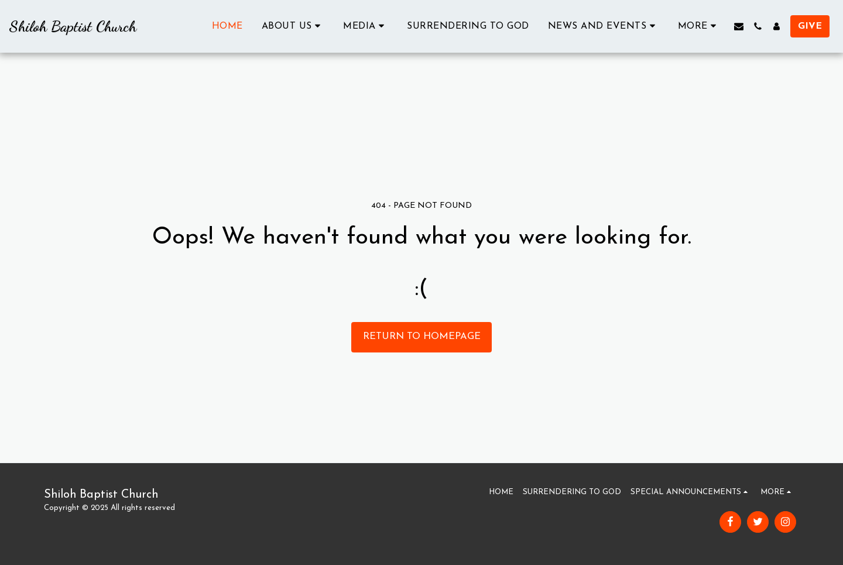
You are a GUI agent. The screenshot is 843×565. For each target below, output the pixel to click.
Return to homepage (422, 336)
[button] (293, 26)
